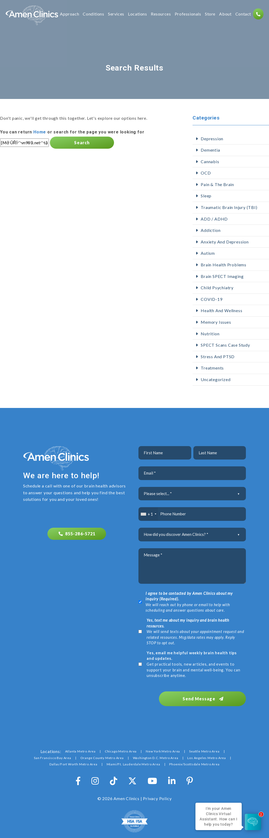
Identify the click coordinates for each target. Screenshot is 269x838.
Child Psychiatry (217, 287)
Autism (208, 253)
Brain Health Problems (223, 264)
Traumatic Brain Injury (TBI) (229, 207)
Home (39, 131)
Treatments (212, 367)
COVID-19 (211, 299)
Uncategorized (215, 379)
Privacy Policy (157, 795)
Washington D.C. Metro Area (155, 755)
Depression (212, 138)
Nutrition (210, 333)
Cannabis (210, 161)
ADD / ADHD (214, 218)
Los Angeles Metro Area (206, 755)
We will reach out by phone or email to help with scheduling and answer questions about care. (189, 602)
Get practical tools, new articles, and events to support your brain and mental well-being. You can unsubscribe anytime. (193, 664)
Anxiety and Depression (225, 241)
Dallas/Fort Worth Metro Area (73, 761)
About (225, 14)
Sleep (206, 195)
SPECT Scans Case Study (225, 344)
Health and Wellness (221, 310)
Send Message (210, 695)
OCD (206, 172)
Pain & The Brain (217, 184)
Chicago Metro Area (121, 748)
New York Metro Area (163, 748)
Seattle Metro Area (204, 748)
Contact (243, 14)
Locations (137, 14)
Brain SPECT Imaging (222, 276)
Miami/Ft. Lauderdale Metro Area (133, 761)
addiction (210, 230)
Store (210, 14)
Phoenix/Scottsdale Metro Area (194, 761)
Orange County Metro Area (102, 755)
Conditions (93, 14)
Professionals (187, 14)
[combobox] (148, 514)
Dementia (210, 149)
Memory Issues (216, 322)
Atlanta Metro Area (80, 748)
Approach (69, 14)
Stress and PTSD (218, 356)
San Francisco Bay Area (52, 755)
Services (116, 14)
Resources (161, 14)
